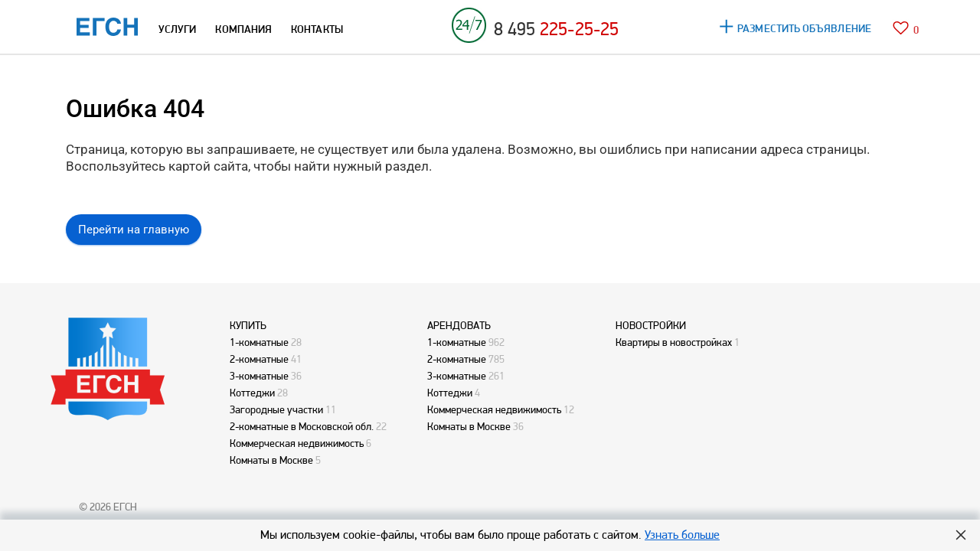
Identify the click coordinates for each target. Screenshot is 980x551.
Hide (960, 534)
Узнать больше (682, 534)
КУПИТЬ (248, 325)
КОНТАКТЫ (317, 29)
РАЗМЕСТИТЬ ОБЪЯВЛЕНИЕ (804, 28)
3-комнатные (259, 376)
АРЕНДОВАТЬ (459, 325)
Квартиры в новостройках (674, 342)
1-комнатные (259, 342)
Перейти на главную (133, 229)
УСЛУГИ (177, 29)
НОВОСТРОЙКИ (651, 325)
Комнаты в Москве (271, 460)
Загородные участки (276, 409)
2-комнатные (259, 359)
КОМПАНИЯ (243, 29)
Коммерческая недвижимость (297, 443)
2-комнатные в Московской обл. (302, 426)
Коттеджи (252, 392)
